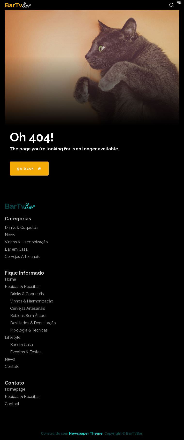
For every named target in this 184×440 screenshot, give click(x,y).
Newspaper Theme (86, 433)
